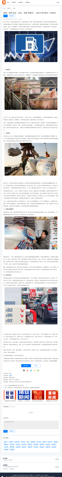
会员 (58, 2)
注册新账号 (11, 15)
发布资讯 (20, 2)
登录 (5, 15)
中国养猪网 (11, 468)
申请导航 (57, 459)
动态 (14, 8)
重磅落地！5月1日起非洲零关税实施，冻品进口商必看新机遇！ (52, 401)
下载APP (14, 2)
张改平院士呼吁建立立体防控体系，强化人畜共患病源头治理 (38, 401)
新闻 (11, 375)
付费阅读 (27, 2)
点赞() (26, 365)
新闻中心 (9, 8)
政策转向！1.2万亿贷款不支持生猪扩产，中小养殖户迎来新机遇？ (24, 401)
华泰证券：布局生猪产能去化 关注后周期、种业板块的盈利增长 (23, 387)
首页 (8, 2)
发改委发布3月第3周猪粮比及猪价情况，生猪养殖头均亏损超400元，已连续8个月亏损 (10, 401)
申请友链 (57, 467)
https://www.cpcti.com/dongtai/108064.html (20, 381)
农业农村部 (5, 468)
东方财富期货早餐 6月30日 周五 (16, 385)
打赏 (36, 365)
